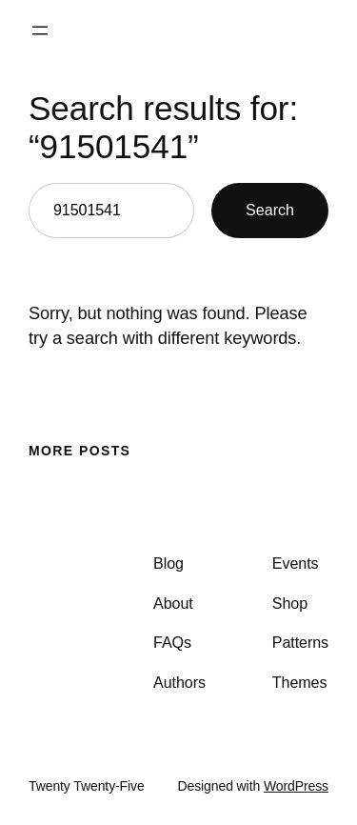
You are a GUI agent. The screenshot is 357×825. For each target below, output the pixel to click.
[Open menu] (40, 30)
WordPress (296, 786)
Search (270, 209)
